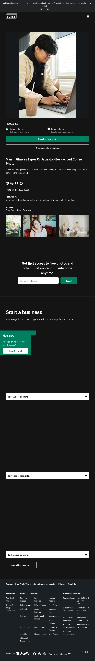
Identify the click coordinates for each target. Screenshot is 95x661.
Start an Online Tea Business (69, 609)
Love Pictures (39, 627)
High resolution (16, 129)
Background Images (39, 617)
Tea (12, 199)
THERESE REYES (22, 189)
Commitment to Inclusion (44, 583)
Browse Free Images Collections (11, 607)
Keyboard (36, 199)
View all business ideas (21, 565)
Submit (69, 280)
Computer (26, 199)
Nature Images (40, 604)
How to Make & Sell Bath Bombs (83, 600)
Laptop (18, 199)
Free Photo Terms (23, 583)
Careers (9, 583)
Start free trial (15, 350)
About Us (72, 583)
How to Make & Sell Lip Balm (69, 619)
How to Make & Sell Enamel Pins (83, 610)
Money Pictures (37, 610)
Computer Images (52, 610)
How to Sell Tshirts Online (68, 632)
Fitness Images (40, 633)
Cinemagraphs (54, 616)
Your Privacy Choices (60, 653)
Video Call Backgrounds (25, 639)
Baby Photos (53, 633)
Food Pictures (54, 604)
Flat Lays (23, 616)
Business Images (23, 599)
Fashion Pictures (37, 599)
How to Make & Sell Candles (83, 626)
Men (8, 199)
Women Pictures (52, 621)
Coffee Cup (70, 199)
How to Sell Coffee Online (82, 619)
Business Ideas (69, 597)
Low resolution (57, 129)
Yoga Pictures (25, 633)
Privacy (61, 583)
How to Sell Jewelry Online (69, 626)
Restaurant (47, 199)
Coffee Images (26, 604)
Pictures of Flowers (53, 628)
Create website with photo (47, 147)
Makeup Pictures (52, 599)
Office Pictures (26, 609)
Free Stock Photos (10, 599)
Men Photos (24, 627)
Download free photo (47, 138)
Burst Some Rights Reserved (19, 209)
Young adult (58, 199)
